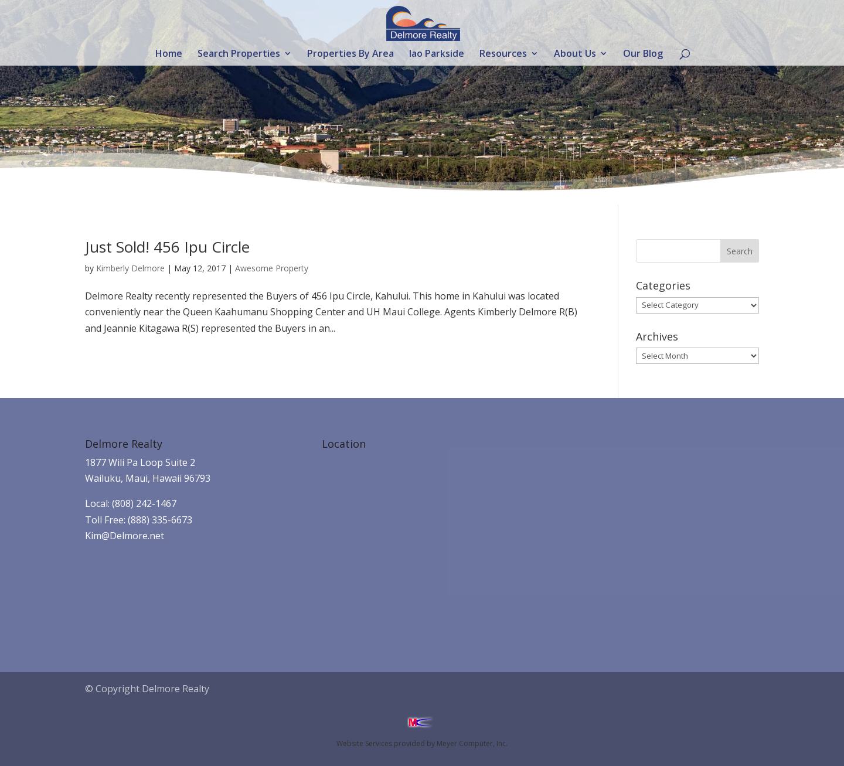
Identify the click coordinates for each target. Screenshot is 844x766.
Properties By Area (350, 54)
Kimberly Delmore (130, 268)
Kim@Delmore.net (124, 535)
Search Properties (239, 54)
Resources (503, 54)
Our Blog (643, 54)
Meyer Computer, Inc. (472, 743)
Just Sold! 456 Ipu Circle (167, 246)
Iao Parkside (436, 54)
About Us (575, 54)
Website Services (364, 743)
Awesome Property (271, 268)
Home (168, 54)
